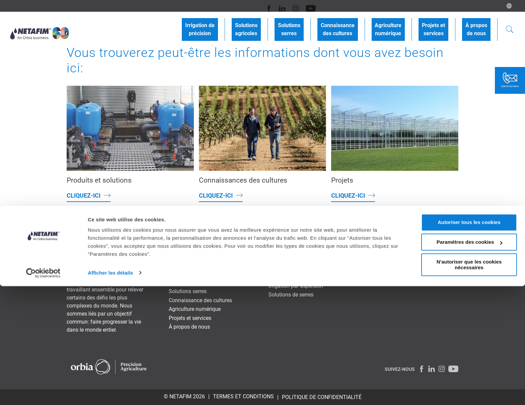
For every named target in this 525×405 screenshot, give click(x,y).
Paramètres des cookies (469, 361)
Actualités (375, 5)
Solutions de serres (291, 294)
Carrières (403, 5)
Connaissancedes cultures (361, 24)
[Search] (509, 24)
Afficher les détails (110, 392)
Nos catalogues (439, 5)
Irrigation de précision (194, 273)
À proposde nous (480, 24)
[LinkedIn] (263, 5)
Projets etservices (443, 24)
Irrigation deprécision (243, 24)
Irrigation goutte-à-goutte (298, 277)
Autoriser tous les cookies (469, 341)
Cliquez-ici (83, 195)
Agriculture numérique (195, 309)
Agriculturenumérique (404, 24)
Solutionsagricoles (283, 24)
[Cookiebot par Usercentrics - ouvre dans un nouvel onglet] (43, 392)
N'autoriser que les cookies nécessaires (469, 383)
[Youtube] (288, 6)
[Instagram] (275, 5)
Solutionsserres (319, 24)
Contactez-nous (320, 5)
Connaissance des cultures (200, 300)
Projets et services (190, 318)
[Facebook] (251, 5)
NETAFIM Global (439, 226)
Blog (351, 5)
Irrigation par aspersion (296, 286)
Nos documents (483, 5)
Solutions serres (188, 291)
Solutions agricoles (191, 282)
